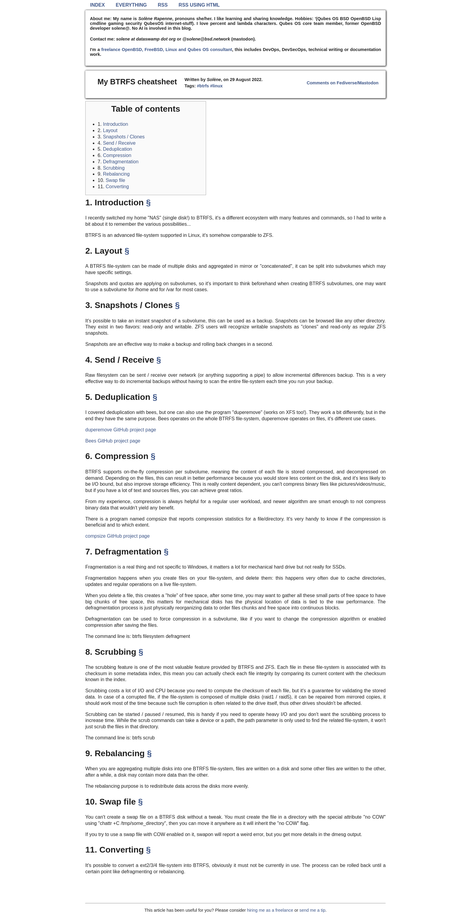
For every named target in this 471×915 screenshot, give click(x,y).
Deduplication (117, 149)
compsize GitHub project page (117, 536)
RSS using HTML (199, 5)
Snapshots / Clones (124, 136)
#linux (216, 85)
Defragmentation (120, 161)
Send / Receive (119, 143)
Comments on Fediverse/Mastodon (342, 82)
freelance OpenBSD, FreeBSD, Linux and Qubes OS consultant (166, 49)
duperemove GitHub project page (120, 429)
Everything (131, 5)
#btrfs (203, 85)
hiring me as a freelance (270, 910)
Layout (110, 130)
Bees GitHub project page (112, 440)
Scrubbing (114, 168)
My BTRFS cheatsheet (137, 81)
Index (97, 5)
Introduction (115, 124)
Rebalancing (116, 174)
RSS (163, 5)
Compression (117, 155)
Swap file (115, 180)
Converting (117, 186)
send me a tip (312, 910)
